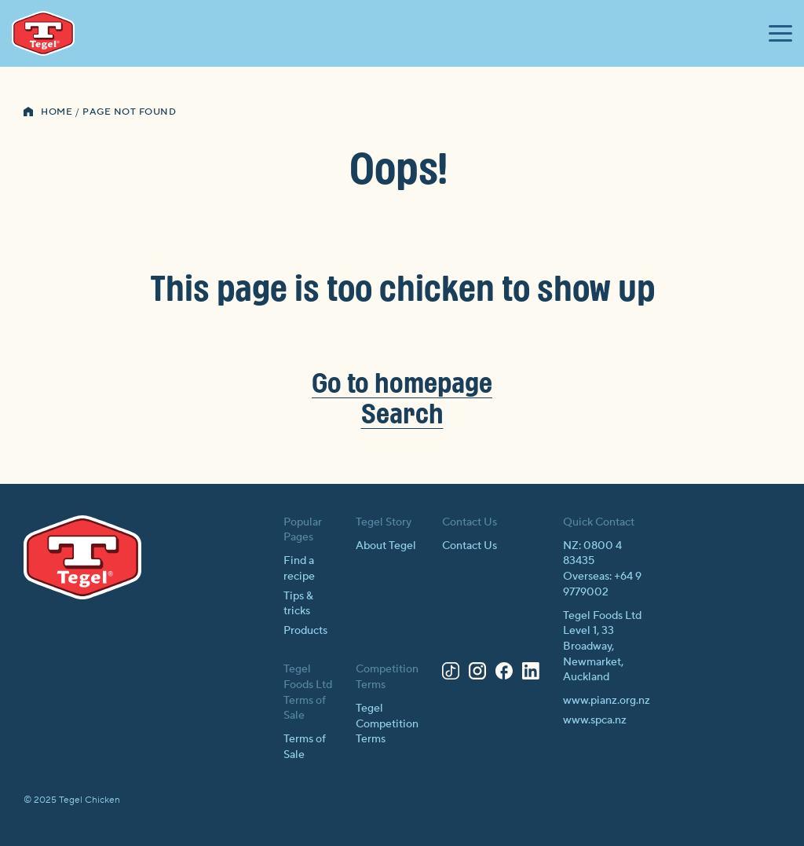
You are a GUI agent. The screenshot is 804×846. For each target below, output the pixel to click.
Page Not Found (129, 112)
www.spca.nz (595, 720)
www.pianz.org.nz (606, 701)
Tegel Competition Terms (387, 723)
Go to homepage (402, 382)
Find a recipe (299, 569)
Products (305, 631)
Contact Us (469, 546)
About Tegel (386, 546)
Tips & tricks (298, 604)
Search (402, 412)
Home (56, 112)
